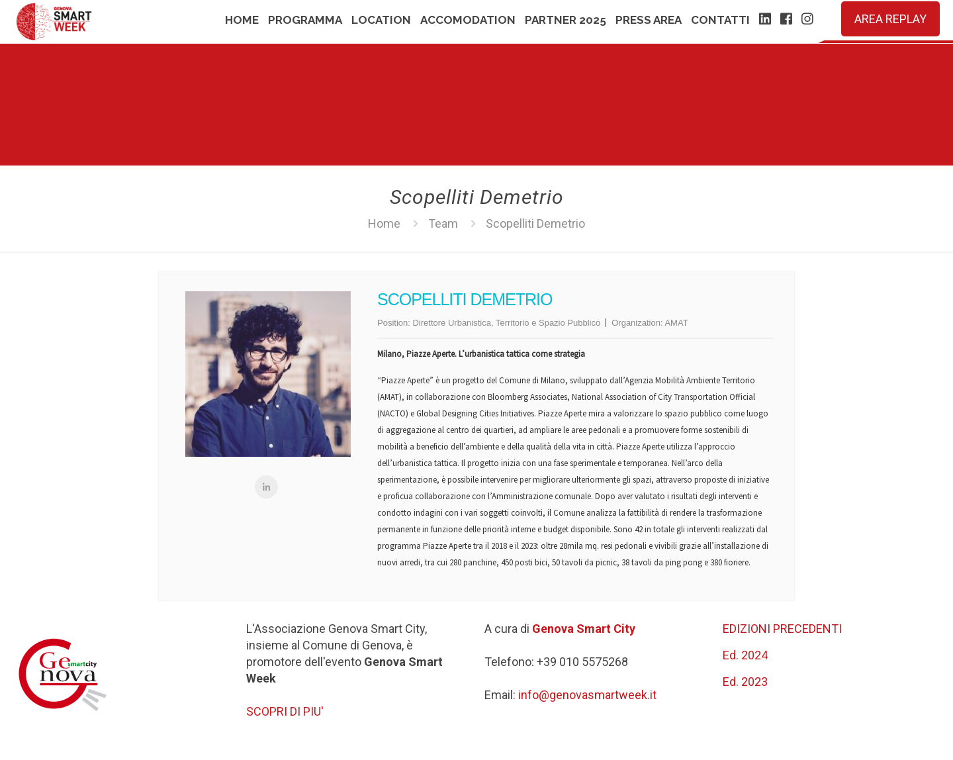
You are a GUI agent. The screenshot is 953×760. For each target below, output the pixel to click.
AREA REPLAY (890, 19)
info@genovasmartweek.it (587, 695)
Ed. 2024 (745, 655)
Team (443, 223)
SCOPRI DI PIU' (285, 711)
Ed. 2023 (745, 682)
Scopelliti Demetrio (535, 223)
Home (384, 223)
